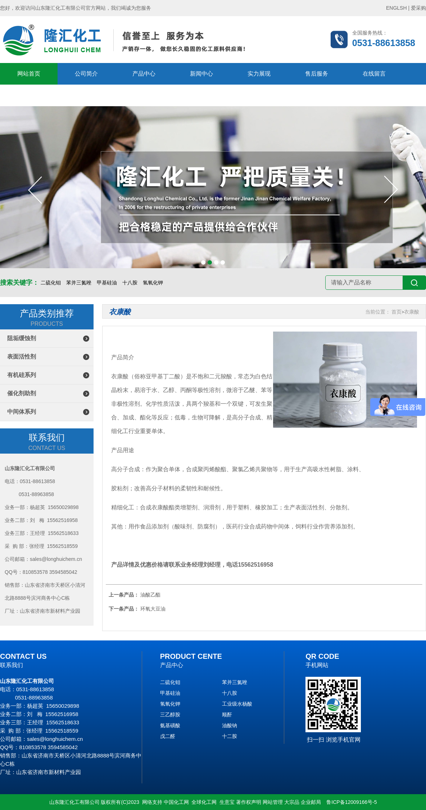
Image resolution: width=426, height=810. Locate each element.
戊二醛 (167, 736)
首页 (396, 312)
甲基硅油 (107, 282)
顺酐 (227, 714)
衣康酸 (411, 312)
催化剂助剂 (21, 393)
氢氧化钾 (153, 282)
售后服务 (316, 74)
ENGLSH (396, 8)
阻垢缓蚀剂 (21, 338)
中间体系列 (21, 412)
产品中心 (143, 74)
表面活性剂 (21, 357)
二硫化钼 (51, 282)
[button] (203, 262)
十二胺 (229, 736)
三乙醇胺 (170, 714)
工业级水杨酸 (237, 704)
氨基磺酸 (170, 725)
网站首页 (28, 74)
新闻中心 (201, 74)
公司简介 (86, 74)
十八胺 (129, 282)
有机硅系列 (21, 375)
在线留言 (374, 74)
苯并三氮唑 (78, 282)
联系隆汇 (28, 95)
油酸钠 (229, 725)
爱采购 (418, 8)
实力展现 (259, 74)
